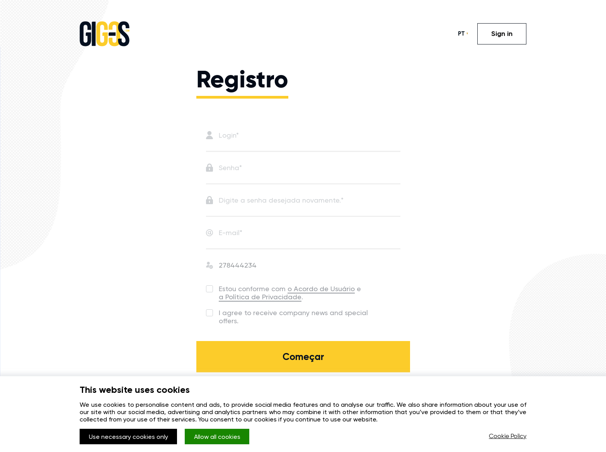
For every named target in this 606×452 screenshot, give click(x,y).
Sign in (501, 33)
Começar (303, 357)
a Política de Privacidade (260, 297)
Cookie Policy (507, 436)
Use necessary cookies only (128, 436)
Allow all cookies (217, 436)
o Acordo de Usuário (321, 289)
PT (461, 33)
